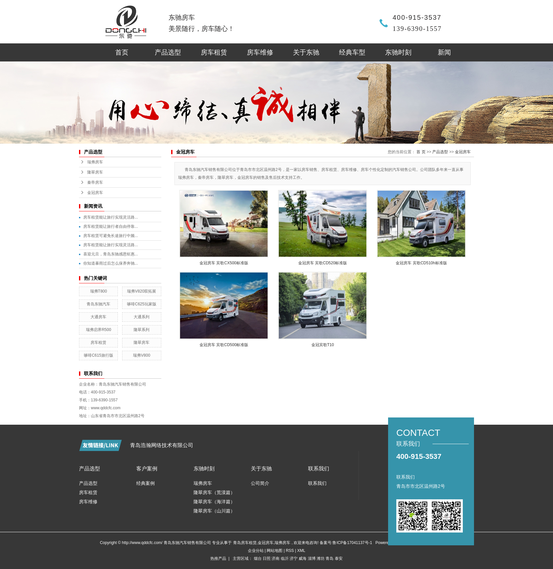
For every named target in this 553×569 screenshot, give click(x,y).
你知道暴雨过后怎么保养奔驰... (110, 263)
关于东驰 (306, 52)
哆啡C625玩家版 (141, 304)
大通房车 (98, 317)
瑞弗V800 (141, 355)
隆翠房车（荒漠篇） (214, 492)
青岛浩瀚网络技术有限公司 (161, 445)
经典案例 (145, 483)
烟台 (258, 558)
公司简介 (260, 483)
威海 (302, 558)
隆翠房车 (95, 172)
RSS (290, 550)
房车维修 (260, 52)
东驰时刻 (398, 52)
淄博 (312, 558)
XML (301, 550)
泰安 (339, 558)
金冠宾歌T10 (322, 345)
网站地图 (275, 550)
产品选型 (168, 52)
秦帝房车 (95, 182)
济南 (275, 558)
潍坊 (321, 558)
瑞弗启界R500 (98, 329)
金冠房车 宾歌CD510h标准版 (421, 263)
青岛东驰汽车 (98, 304)
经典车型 (352, 52)
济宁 (294, 558)
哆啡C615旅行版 (98, 355)
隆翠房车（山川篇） (214, 510)
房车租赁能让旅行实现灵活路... (110, 217)
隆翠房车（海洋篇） (214, 501)
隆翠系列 (141, 329)
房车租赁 (214, 52)
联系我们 (317, 483)
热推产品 (218, 558)
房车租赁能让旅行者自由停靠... (110, 226)
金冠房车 (95, 192)
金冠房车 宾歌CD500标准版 (224, 345)
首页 (121, 52)
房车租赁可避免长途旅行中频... (110, 235)
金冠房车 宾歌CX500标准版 (223, 263)
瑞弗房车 (95, 162)
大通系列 (141, 317)
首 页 (420, 152)
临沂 (285, 558)
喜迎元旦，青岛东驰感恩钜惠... (110, 254)
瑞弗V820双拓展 (141, 291)
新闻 (444, 52)
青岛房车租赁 (245, 542)
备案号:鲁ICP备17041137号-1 (346, 542)
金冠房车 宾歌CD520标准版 (322, 263)
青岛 (329, 558)
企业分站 (256, 550)
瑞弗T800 (98, 291)
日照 (267, 558)
